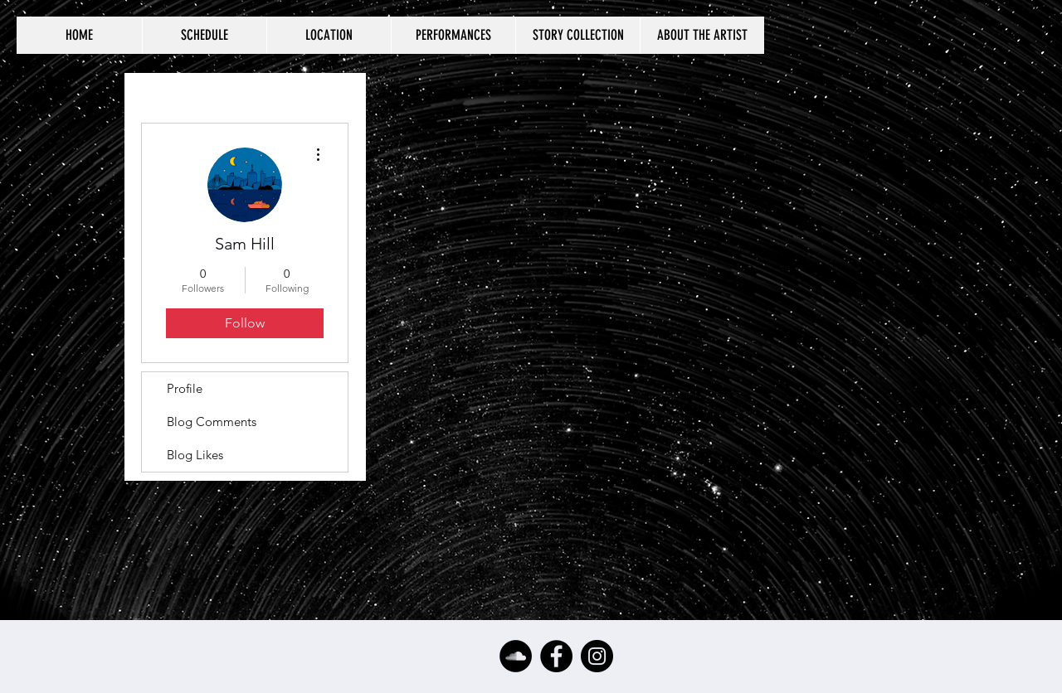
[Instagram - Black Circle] (597, 656)
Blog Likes (195, 455)
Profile (184, 388)
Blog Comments (211, 421)
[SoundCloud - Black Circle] (515, 656)
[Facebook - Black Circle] (556, 656)
